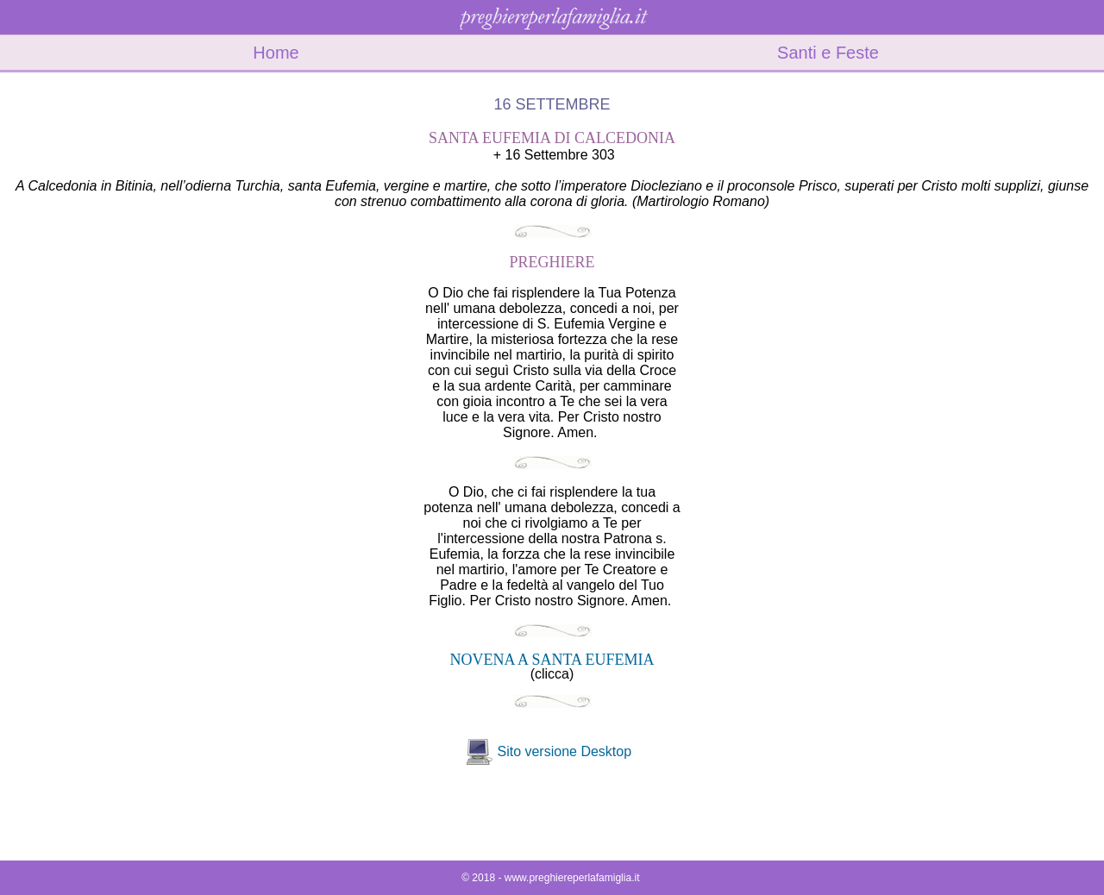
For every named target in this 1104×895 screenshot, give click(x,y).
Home (275, 52)
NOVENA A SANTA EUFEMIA (551, 659)
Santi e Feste (828, 52)
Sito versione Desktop (564, 751)
